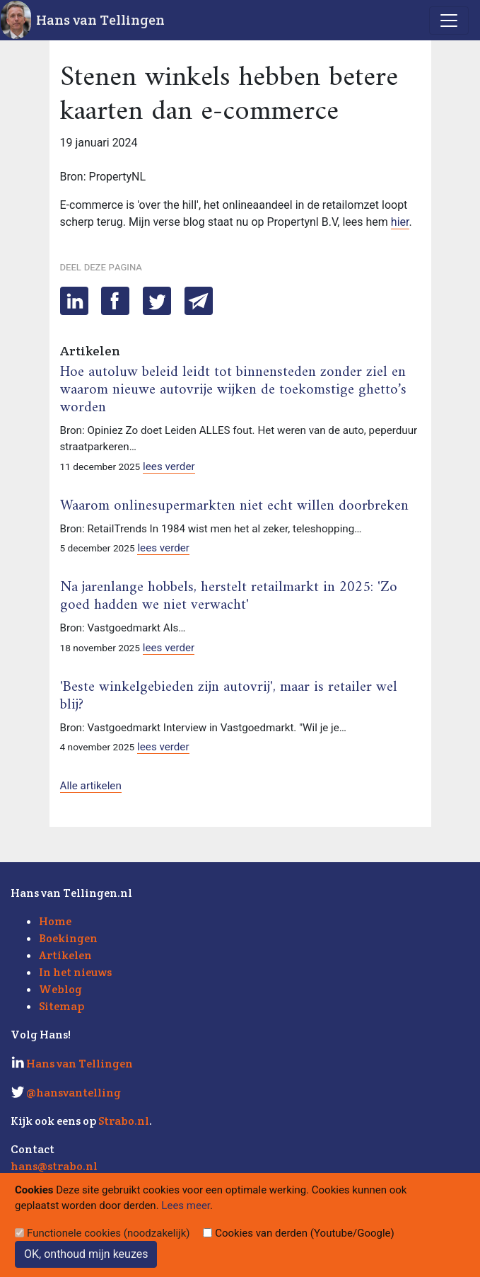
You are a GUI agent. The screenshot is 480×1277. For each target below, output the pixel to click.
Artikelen (65, 955)
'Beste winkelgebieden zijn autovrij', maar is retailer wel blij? (228, 696)
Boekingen (68, 938)
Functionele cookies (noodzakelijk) (108, 1233)
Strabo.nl (123, 1120)
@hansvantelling (73, 1092)
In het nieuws (75, 972)
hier (400, 222)
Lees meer (185, 1205)
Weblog (60, 989)
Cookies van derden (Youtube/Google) (304, 1233)
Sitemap (61, 1006)
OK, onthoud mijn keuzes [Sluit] (86, 1254)
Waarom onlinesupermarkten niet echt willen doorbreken (234, 506)
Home (55, 921)
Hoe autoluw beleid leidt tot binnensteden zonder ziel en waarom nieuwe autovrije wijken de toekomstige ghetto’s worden (233, 390)
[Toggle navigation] (449, 20)
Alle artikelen (91, 785)
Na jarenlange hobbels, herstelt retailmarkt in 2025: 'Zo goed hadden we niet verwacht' (228, 596)
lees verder (169, 466)
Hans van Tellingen (100, 20)
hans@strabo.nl (54, 1166)
